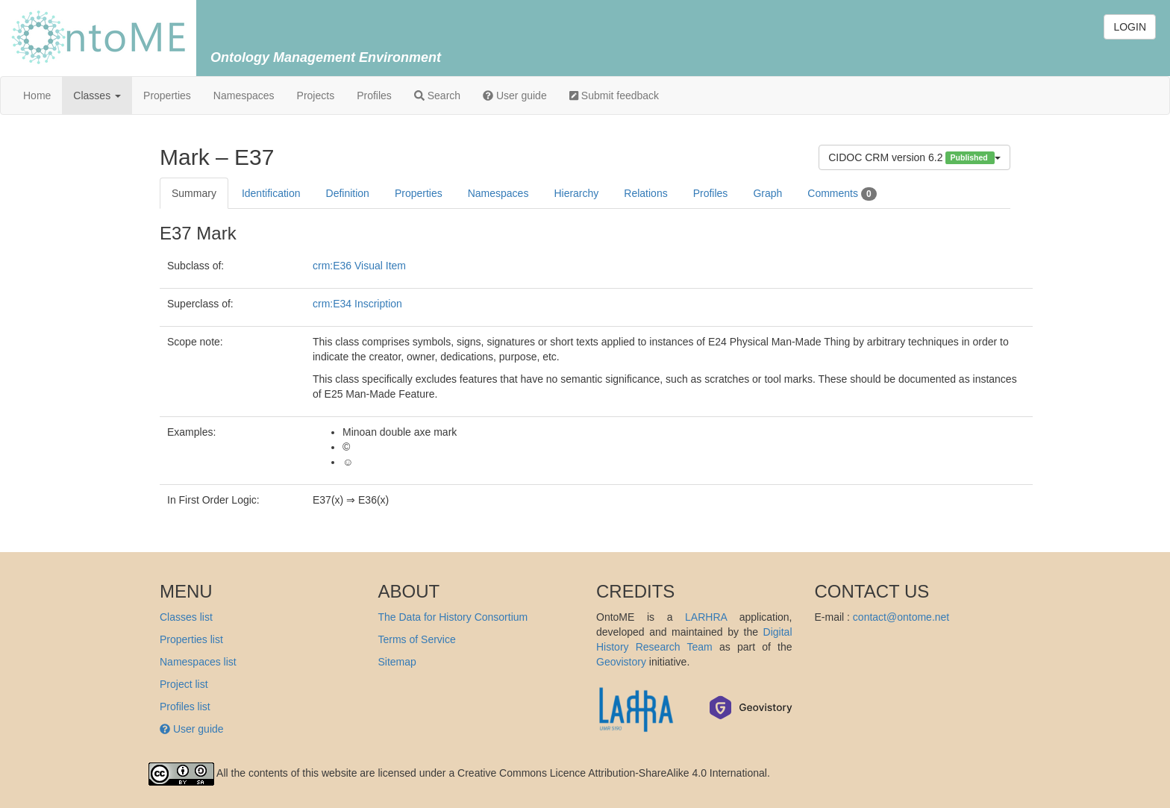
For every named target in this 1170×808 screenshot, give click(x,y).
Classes (97, 95)
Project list (184, 684)
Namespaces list (198, 662)
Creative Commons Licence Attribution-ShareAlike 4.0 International (612, 773)
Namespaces (244, 95)
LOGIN (1129, 27)
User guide (515, 95)
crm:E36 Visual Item (359, 266)
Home (37, 95)
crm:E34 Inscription (357, 304)
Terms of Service (417, 639)
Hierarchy (576, 193)
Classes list (186, 617)
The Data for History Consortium (453, 617)
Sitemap (397, 662)
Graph (767, 193)
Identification (271, 193)
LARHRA (706, 617)
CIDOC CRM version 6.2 (914, 157)
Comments (841, 194)
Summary (194, 193)
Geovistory (621, 662)
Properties (167, 95)
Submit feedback (614, 95)
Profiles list (185, 707)
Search (437, 95)
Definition (347, 193)
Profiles (374, 95)
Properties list (191, 639)
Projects (316, 95)
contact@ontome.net (901, 617)
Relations (645, 193)
